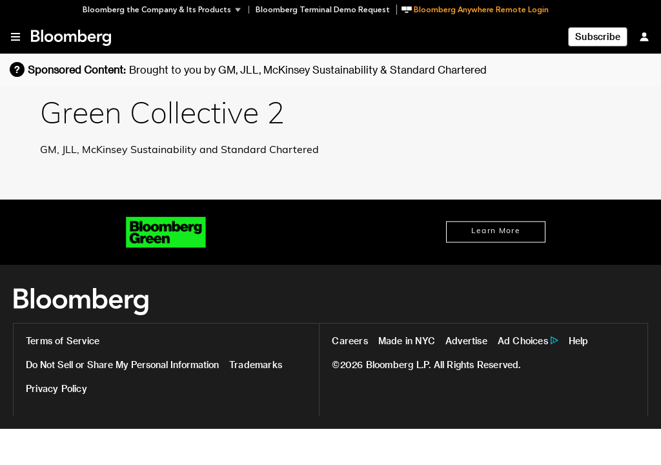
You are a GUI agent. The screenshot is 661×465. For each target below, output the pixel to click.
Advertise (466, 340)
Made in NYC (406, 340)
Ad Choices (523, 340)
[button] (166, 10)
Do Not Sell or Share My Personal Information (122, 364)
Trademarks (255, 364)
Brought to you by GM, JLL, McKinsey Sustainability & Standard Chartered (308, 69)
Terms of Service (62, 340)
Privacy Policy (56, 388)
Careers (349, 340)
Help (579, 340)
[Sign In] (644, 36)
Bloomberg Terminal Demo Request (323, 10)
